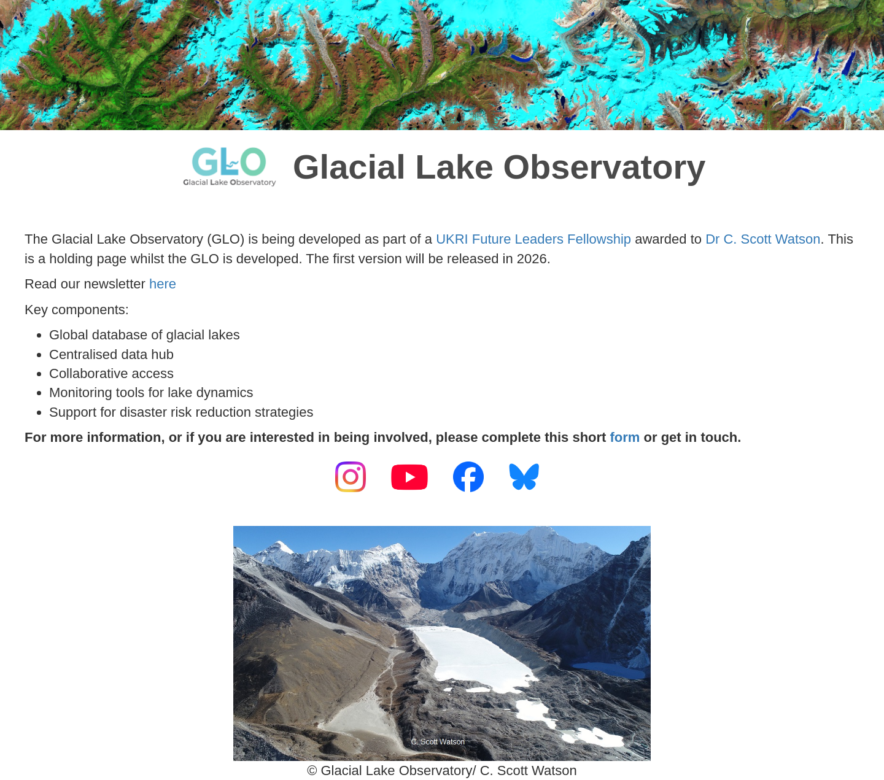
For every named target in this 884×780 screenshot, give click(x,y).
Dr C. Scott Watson (762, 239)
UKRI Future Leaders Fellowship (533, 239)
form (625, 437)
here (162, 284)
